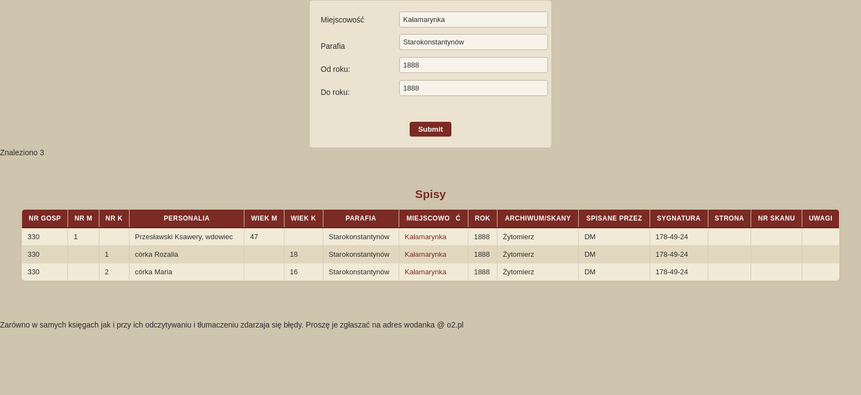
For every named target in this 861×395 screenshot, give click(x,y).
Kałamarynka (425, 237)
